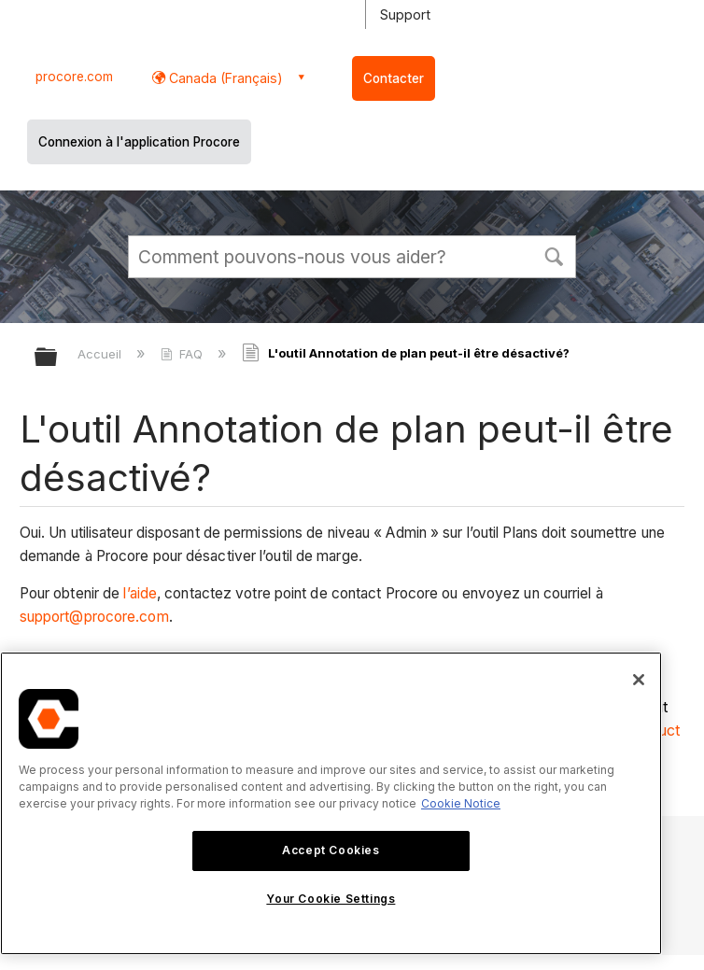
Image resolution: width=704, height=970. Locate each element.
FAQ (183, 353)
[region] (331, 803)
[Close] (638, 679)
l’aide (140, 593)
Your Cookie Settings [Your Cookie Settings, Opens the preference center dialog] (330, 899)
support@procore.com (94, 617)
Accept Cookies (330, 850)
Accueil (101, 353)
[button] (553, 254)
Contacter (393, 78)
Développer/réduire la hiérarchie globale (58, 358)
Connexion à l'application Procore (139, 141)
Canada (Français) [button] (224, 78)
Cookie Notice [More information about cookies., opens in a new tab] (460, 803)
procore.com (74, 76)
